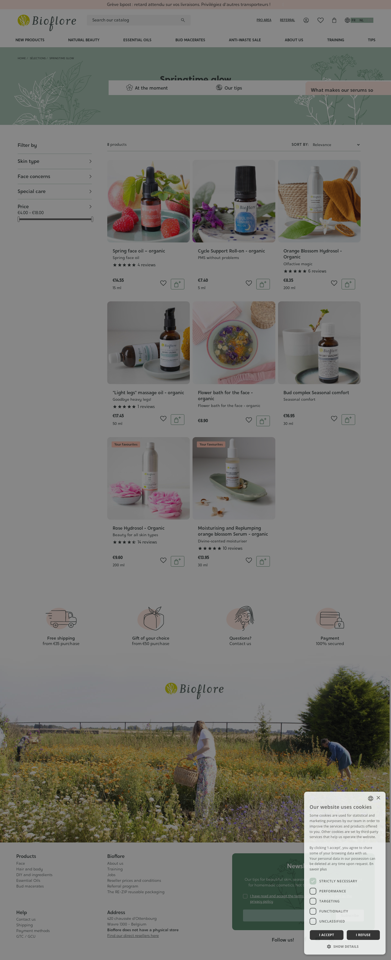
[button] (345, 946)
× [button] (378, 798)
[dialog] (195, 480)
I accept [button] (326, 935)
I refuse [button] (363, 935)
